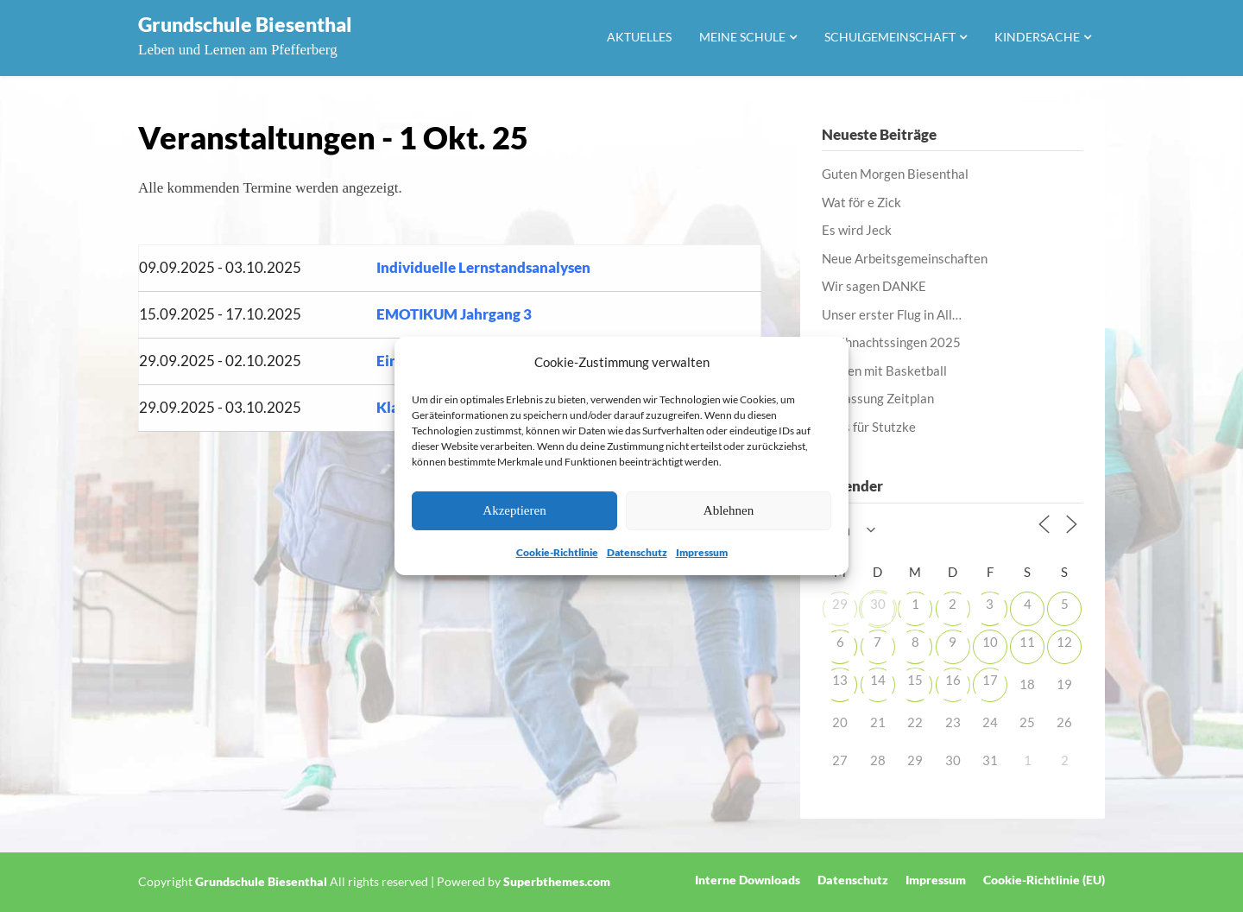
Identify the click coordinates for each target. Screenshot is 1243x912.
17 (990, 679)
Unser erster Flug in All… (892, 314)
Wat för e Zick (861, 202)
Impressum (702, 552)
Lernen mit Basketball (884, 370)
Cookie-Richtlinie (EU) (1044, 880)
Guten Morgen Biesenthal (895, 173)
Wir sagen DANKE (874, 286)
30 (878, 603)
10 (990, 641)
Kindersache (1037, 36)
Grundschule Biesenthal (245, 24)
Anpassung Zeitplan (878, 398)
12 (1064, 641)
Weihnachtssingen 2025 (891, 342)
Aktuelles (639, 36)
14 (878, 679)
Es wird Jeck (857, 230)
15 (915, 679)
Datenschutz (637, 552)
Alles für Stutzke (869, 426)
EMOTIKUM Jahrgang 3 (454, 314)
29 (840, 603)
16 (953, 679)
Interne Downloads (747, 880)
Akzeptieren (514, 510)
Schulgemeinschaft (890, 36)
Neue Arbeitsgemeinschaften (904, 258)
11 (1027, 641)
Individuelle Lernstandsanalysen (483, 267)
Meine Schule (742, 36)
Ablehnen (729, 510)
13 (840, 679)
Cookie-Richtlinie (557, 552)
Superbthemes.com (556, 881)
